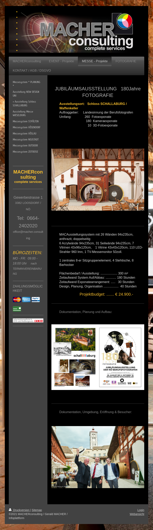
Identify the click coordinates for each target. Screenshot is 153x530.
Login (140, 510)
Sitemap (37, 510)
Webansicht (137, 514)
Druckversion (19, 510)
